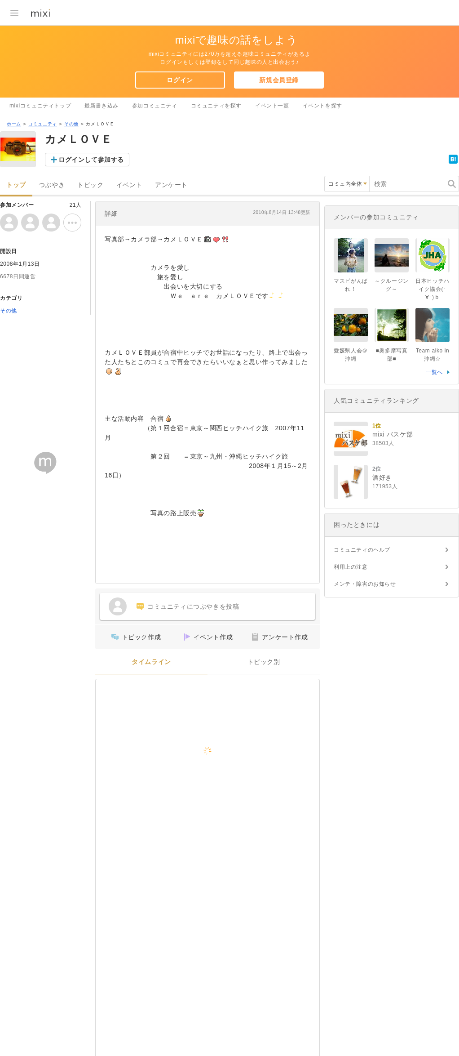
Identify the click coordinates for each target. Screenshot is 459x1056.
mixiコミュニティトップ (40, 105)
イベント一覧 (272, 105)
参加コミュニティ (154, 105)
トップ (16, 185)
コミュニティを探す (216, 105)
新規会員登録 (279, 80)
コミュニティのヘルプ (362, 550)
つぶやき (52, 185)
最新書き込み (101, 105)
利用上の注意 (351, 567)
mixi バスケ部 (392, 434)
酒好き (382, 477)
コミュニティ (42, 123)
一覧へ (434, 372)
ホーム (14, 123)
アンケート (171, 185)
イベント (129, 185)
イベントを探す (322, 105)
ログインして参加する (91, 159)
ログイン (180, 80)
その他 (71, 123)
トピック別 (263, 662)
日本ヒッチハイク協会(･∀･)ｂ (432, 289)
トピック (90, 185)
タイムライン (151, 662)
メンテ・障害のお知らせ (365, 584)
